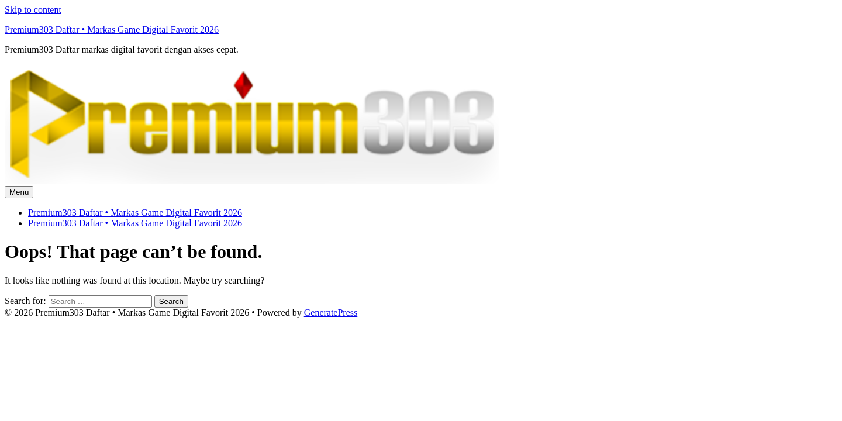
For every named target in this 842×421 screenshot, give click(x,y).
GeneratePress (331, 313)
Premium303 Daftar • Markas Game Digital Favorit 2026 (112, 29)
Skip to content (33, 10)
